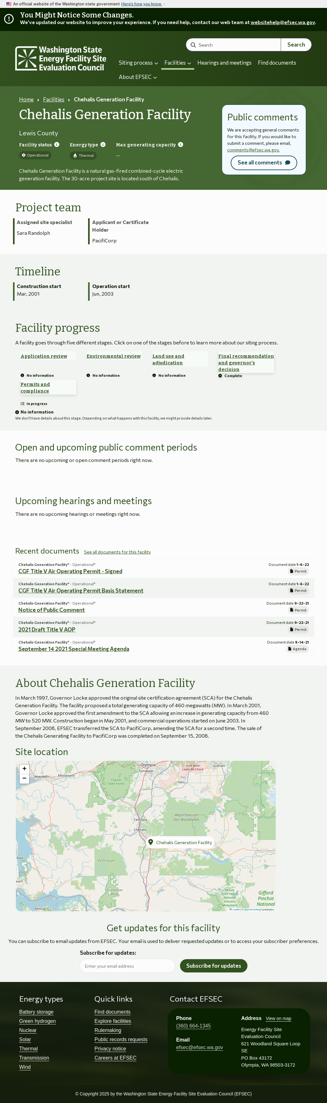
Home (26, 99)
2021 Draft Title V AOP (46, 629)
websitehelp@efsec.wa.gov (283, 22)
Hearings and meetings (224, 62)
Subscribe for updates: (108, 953)
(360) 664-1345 (193, 1026)
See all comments (260, 162)
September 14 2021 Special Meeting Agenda (73, 648)
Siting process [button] (138, 62)
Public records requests (120, 1039)
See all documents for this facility (117, 552)
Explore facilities (112, 1021)
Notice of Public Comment (51, 609)
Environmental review (114, 356)
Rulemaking (107, 1030)
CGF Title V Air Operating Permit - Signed (70, 571)
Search (296, 44)
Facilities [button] (177, 62)
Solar (25, 1039)
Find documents (277, 62)
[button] (180, 842)
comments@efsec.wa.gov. (253, 149)
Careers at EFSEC (115, 1058)
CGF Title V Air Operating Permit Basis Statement (81, 590)
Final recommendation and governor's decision (246, 363)
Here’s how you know (141, 4)
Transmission (34, 1058)
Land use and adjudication (168, 360)
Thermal (28, 1048)
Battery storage (36, 1012)
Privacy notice (110, 1048)
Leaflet (234, 909)
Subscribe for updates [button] (213, 965)
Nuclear (28, 1030)
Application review (44, 356)
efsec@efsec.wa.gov (199, 1047)
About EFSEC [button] (138, 77)
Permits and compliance (35, 388)
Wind (25, 1067)
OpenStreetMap (252, 909)
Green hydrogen (37, 1021)
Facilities (53, 99)
